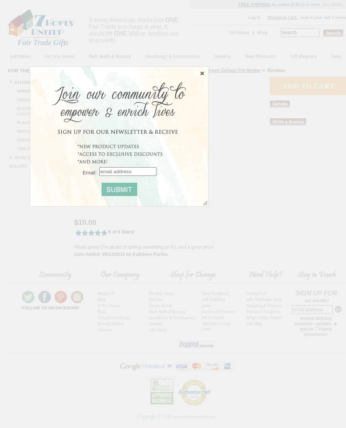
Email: (90, 172)
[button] (202, 73)
